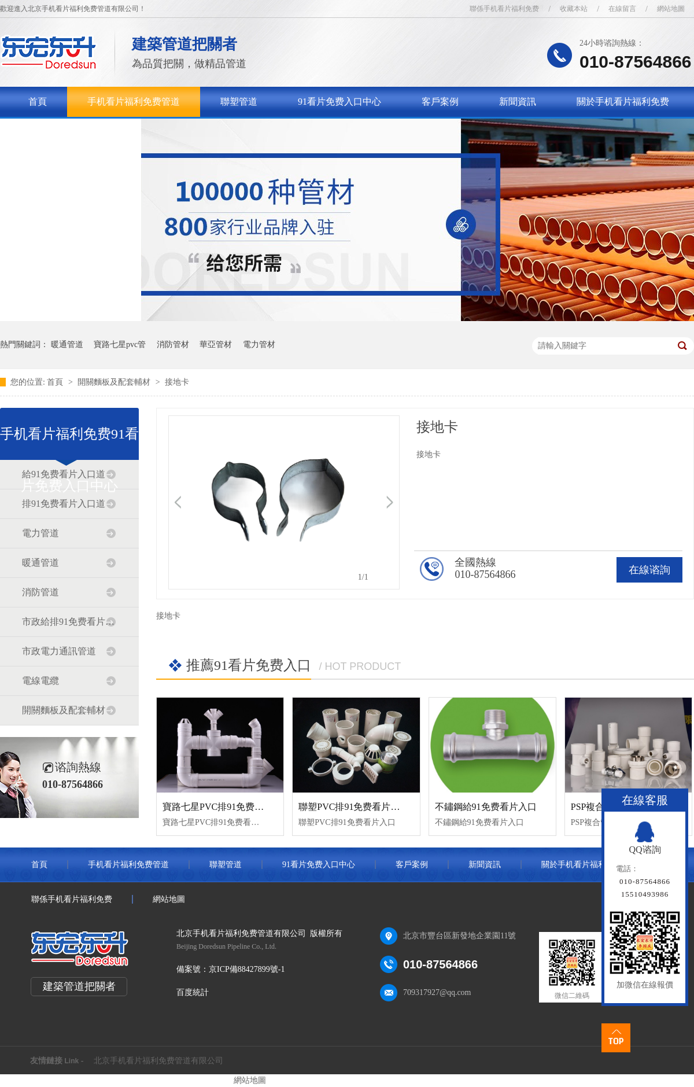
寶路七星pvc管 (120, 344)
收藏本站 (574, 9)
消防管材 (173, 344)
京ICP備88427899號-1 (247, 969)
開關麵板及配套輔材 (115, 382)
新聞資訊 (517, 101)
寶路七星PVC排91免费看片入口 (227, 807)
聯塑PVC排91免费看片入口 (353, 807)
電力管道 (40, 533)
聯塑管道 (238, 101)
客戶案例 (440, 101)
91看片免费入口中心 (339, 101)
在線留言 (622, 9)
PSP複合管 (592, 807)
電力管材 (259, 344)
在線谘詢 (649, 570)
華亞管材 (216, 344)
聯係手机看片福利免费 (504, 9)
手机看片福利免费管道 (133, 101)
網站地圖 (671, 9)
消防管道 (40, 592)
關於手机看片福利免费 (623, 101)
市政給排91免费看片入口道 (69, 622)
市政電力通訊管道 (59, 651)
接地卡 (177, 382)
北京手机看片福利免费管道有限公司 (158, 1060)
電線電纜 (40, 681)
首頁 (37, 101)
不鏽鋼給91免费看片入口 (486, 807)
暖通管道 (67, 344)
